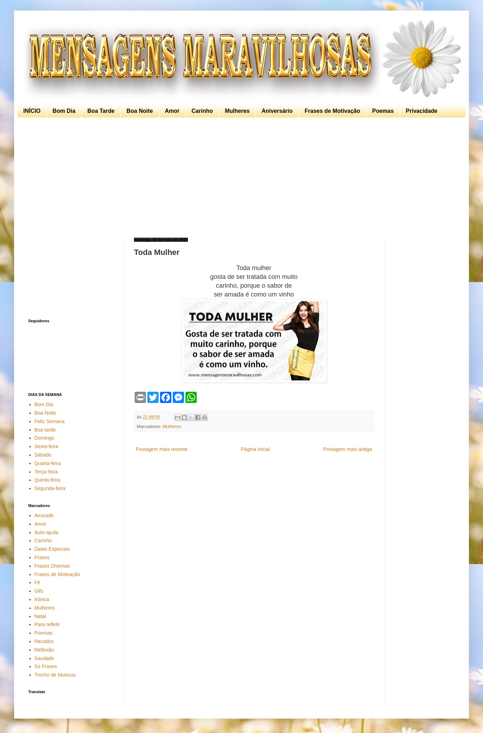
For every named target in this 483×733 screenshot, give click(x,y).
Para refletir (47, 624)
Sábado (43, 455)
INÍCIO (32, 111)
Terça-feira (46, 472)
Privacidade (422, 111)
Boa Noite (140, 111)
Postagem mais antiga (347, 449)
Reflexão (44, 650)
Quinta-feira (47, 480)
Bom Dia (64, 111)
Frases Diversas (52, 566)
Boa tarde (45, 430)
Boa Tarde (101, 111)
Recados (44, 641)
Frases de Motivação (332, 111)
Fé (37, 582)
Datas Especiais (52, 549)
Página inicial (255, 449)
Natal (40, 616)
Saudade (44, 658)
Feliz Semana (50, 421)
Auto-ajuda (47, 532)
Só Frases (46, 666)
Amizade (44, 515)
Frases (42, 557)
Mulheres (237, 111)
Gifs (39, 591)
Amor (172, 111)
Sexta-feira (47, 446)
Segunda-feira (50, 488)
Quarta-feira (48, 463)
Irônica (42, 599)
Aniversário (277, 111)
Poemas (382, 111)
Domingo (44, 438)
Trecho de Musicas (55, 675)
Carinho (202, 111)
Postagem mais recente (162, 449)
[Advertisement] (239, 177)
